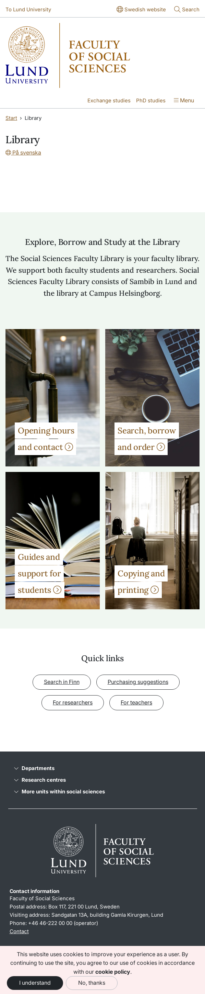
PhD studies (151, 100)
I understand (35, 982)
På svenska (23, 152)
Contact (19, 931)
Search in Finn (62, 681)
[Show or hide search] (187, 10)
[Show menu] (184, 101)
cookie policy (112, 971)
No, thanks (91, 982)
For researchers (73, 702)
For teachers (136, 702)
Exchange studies (109, 100)
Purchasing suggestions (138, 681)
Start (11, 118)
